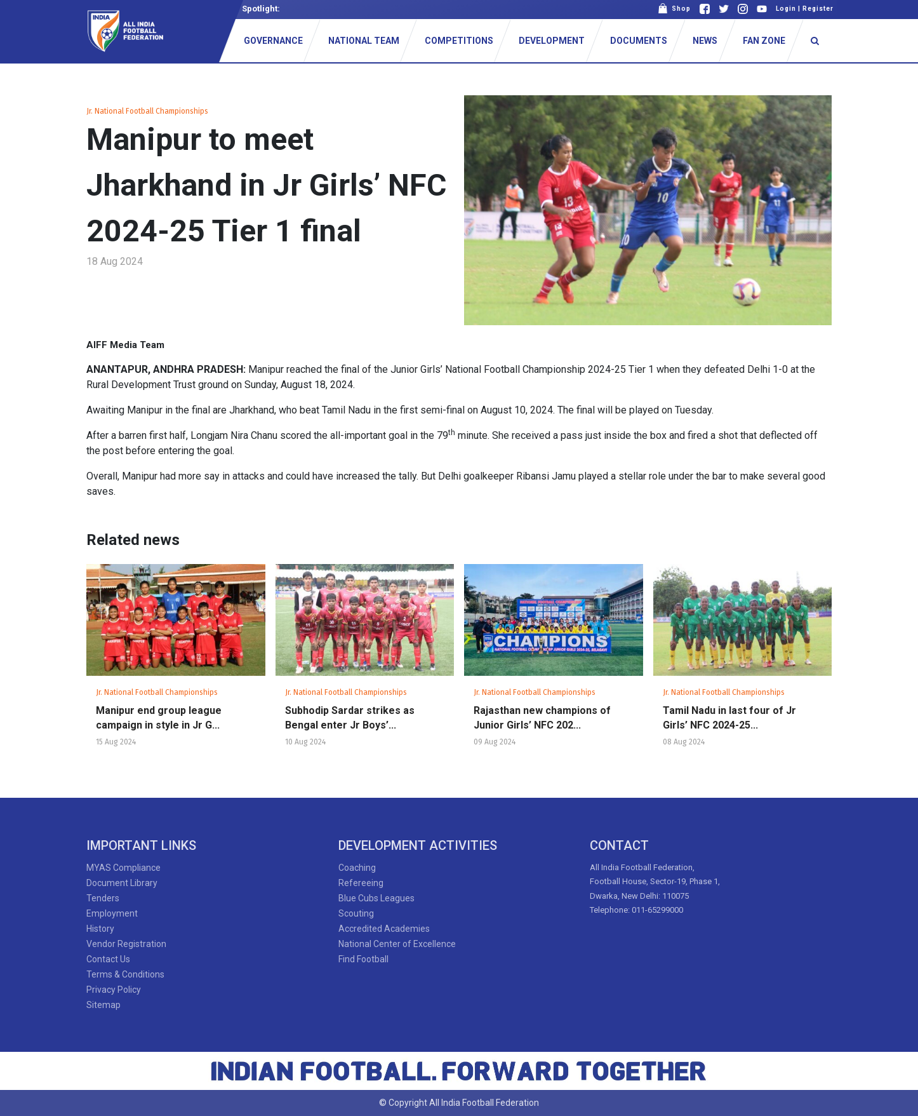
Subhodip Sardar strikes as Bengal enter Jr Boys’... (350, 717)
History (100, 929)
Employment (112, 913)
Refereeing (360, 883)
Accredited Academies (384, 929)
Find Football (363, 959)
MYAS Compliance (123, 868)
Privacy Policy (113, 990)
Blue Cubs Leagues (376, 898)
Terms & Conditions (125, 974)
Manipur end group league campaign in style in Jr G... (159, 717)
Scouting (356, 913)
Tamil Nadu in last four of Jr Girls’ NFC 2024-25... (729, 717)
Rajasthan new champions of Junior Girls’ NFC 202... (542, 717)
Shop (674, 8)
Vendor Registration (126, 944)
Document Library (121, 883)
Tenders (102, 898)
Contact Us (108, 959)
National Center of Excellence (397, 944)
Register (818, 8)
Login (786, 8)
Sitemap (103, 1005)
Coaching (357, 868)
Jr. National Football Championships (147, 111)
